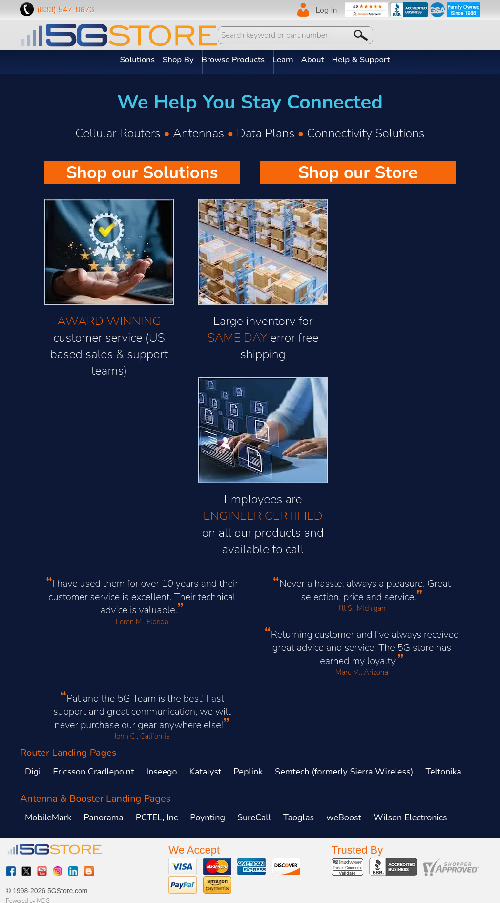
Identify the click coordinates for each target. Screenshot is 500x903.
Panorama (103, 813)
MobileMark (48, 813)
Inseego (161, 767)
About (330, 59)
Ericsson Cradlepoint (93, 767)
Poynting (207, 813)
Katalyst (205, 767)
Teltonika (443, 767)
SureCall (254, 813)
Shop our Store (358, 168)
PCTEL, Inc (157, 813)
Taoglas (298, 813)
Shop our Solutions (142, 168)
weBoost (343, 813)
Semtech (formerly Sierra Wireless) (344, 767)
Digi (33, 767)
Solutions (120, 59)
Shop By (169, 59)
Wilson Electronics (410, 813)
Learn (292, 59)
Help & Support (387, 59)
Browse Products (234, 59)
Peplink (248, 767)
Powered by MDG (28, 897)
